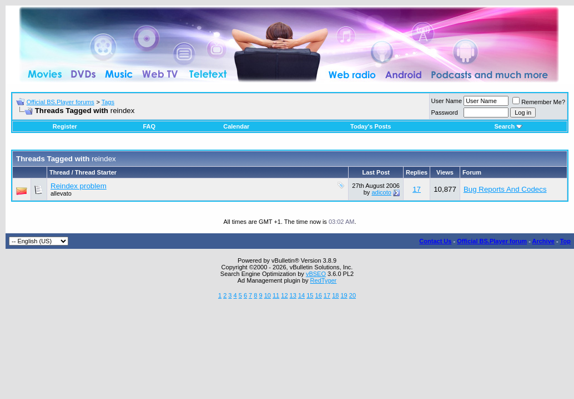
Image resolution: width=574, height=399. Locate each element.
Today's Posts (370, 126)
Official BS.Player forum (492, 241)
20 (352, 295)
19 (343, 295)
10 (267, 295)
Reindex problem (79, 186)
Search (508, 126)
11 (276, 295)
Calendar (236, 126)
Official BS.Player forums (60, 102)
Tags (108, 102)
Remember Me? (538, 102)
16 (318, 295)
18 (335, 295)
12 (284, 295)
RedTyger (323, 280)
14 (301, 295)
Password (444, 112)
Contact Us (435, 241)
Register (65, 126)
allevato (61, 193)
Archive (543, 241)
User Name (446, 101)
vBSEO (316, 273)
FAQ (149, 126)
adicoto (381, 192)
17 (416, 189)
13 (293, 295)
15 (309, 295)
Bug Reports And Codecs (505, 189)
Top (565, 241)
